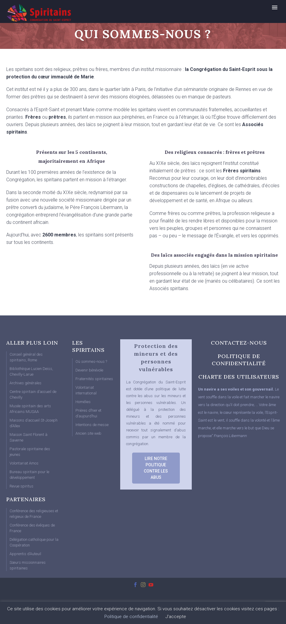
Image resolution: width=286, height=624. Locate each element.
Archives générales (25, 383)
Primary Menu (274, 7)
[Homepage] (49, 12)
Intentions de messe (92, 424)
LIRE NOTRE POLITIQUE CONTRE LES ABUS (156, 468)
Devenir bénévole (89, 370)
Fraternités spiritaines (94, 379)
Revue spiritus (21, 486)
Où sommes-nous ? (91, 361)
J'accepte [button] (176, 616)
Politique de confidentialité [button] (131, 616)
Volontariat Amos (24, 463)
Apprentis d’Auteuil (25, 554)
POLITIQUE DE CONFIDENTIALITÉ (239, 359)
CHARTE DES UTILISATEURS (238, 376)
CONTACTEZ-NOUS (239, 342)
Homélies (83, 402)
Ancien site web (88, 433)
